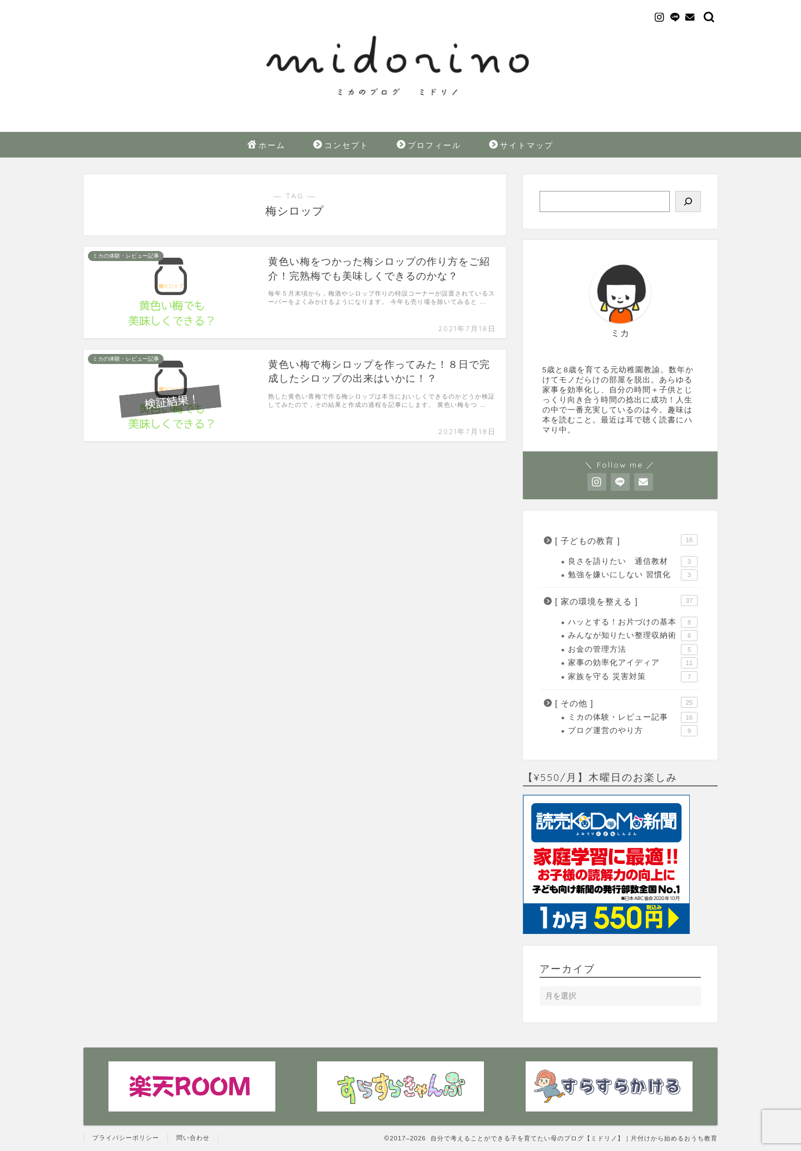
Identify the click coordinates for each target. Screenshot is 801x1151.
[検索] (688, 201)
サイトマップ (521, 146)
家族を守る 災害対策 (633, 676)
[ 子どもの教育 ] (626, 539)
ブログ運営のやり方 (633, 730)
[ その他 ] (626, 702)
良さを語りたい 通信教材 (633, 561)
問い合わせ (193, 1137)
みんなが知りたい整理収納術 (633, 635)
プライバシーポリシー (125, 1137)
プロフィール (429, 146)
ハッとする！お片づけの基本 (633, 622)
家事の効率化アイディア (633, 662)
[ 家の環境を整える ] (626, 600)
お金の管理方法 (633, 649)
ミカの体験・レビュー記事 (633, 717)
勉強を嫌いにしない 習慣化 (633, 575)
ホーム (266, 146)
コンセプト (341, 146)
